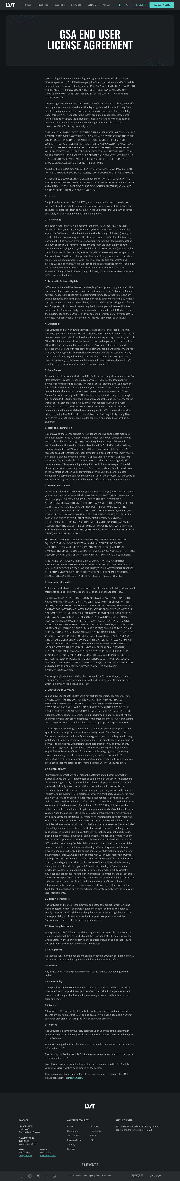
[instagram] (30, 1176)
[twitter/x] (38, 1176)
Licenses (71, 1149)
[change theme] (120, 5)
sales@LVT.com (25, 1155)
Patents (93, 1135)
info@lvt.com (75, 1077)
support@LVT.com (48, 1155)
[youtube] (46, 1176)
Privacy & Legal (74, 1140)
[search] (127, 5)
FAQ (92, 1140)
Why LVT (106, 5)
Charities (94, 1126)
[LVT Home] (10, 5)
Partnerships (96, 1131)
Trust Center (73, 1135)
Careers (71, 1126)
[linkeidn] (55, 1176)
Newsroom (72, 1131)
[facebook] (21, 1176)
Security (71, 1144)
